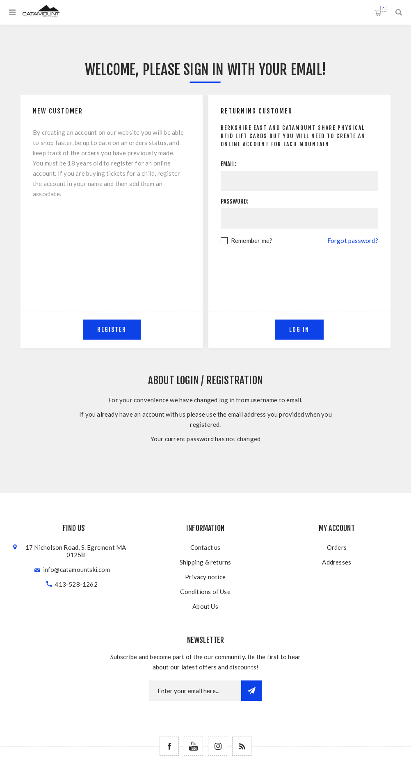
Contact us (205, 547)
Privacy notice (205, 577)
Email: (228, 164)
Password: (235, 201)
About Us (205, 606)
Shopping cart (383, 9)
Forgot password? (352, 240)
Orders (337, 547)
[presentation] (299, 268)
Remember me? (251, 240)
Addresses (336, 562)
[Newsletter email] (195, 690)
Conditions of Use (205, 591)
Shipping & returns (205, 562)
